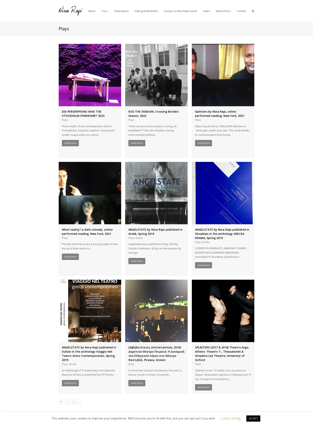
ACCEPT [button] (253, 418)
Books (139, 238)
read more (70, 143)
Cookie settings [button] (231, 418)
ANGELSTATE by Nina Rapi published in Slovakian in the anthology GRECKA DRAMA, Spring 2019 (222, 234)
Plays (65, 120)
